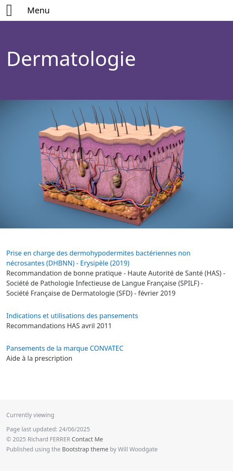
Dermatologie (71, 58)
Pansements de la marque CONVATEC (65, 348)
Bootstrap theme (85, 449)
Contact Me (87, 439)
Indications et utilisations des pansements (72, 315)
